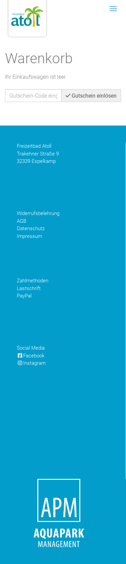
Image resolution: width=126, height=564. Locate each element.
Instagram (31, 363)
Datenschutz (31, 228)
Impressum (29, 236)
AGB (21, 221)
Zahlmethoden (32, 281)
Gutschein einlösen (91, 96)
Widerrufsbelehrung (38, 213)
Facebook (30, 356)
